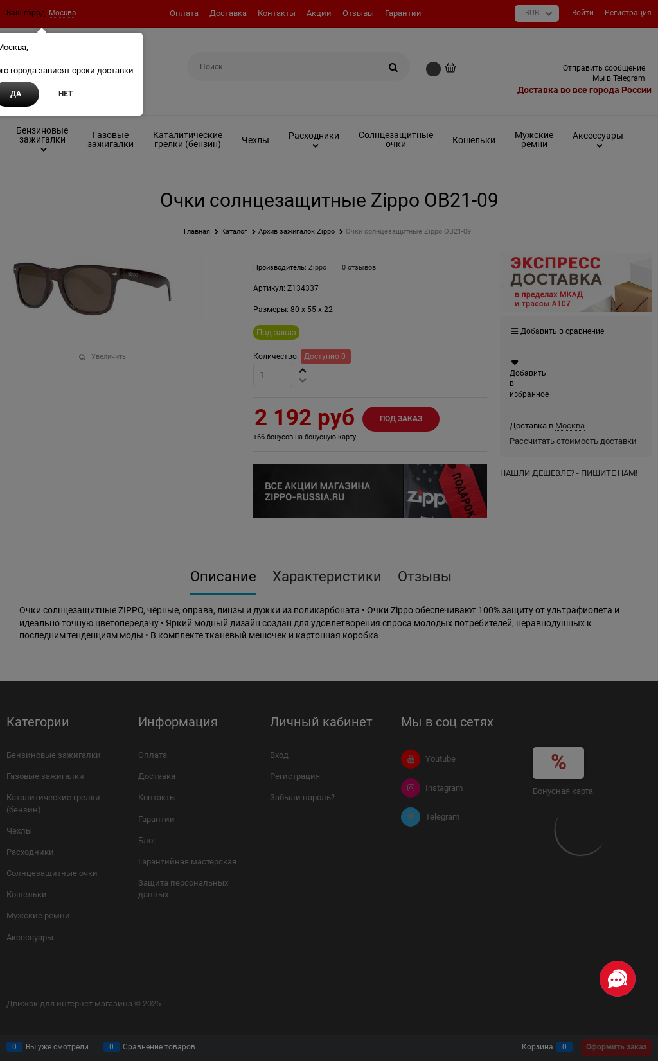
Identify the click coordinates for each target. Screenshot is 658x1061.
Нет (65, 93)
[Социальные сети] (618, 979)
